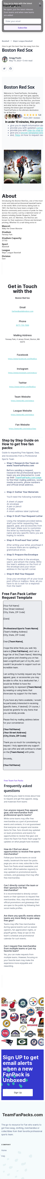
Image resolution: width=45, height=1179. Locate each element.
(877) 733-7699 (22, 325)
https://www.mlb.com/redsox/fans (22, 429)
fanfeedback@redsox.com (22, 311)
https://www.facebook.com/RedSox (22, 359)
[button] (40, 5)
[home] (11, 5)
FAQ (3, 1156)
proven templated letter (32, 132)
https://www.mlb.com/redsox (22, 401)
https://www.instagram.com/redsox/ (22, 373)
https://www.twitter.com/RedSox (22, 387)
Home (4, 1150)
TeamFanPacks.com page (28, 477)
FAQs (17, 135)
